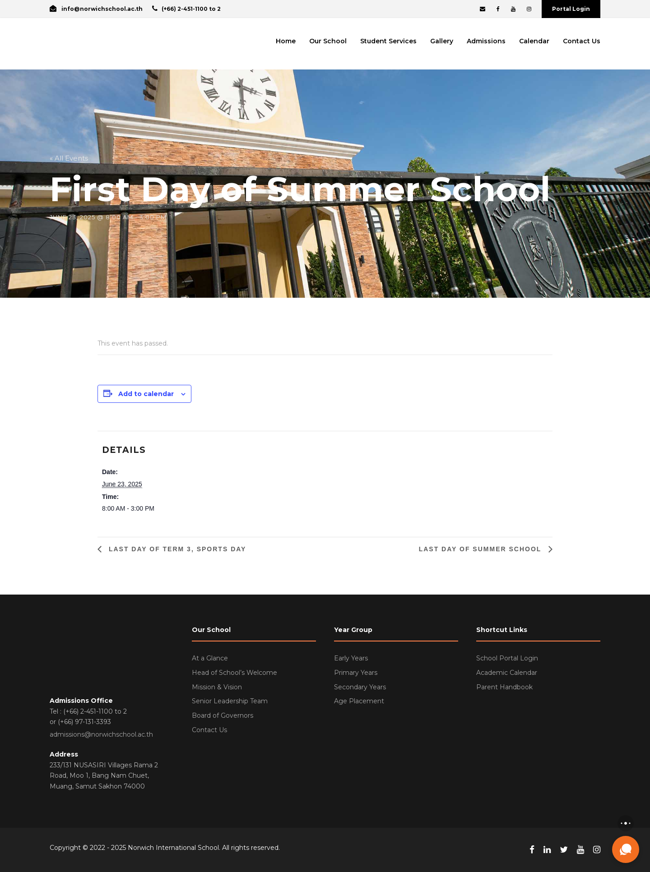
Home (286, 41)
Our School (328, 41)
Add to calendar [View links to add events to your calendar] (146, 394)
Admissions (486, 41)
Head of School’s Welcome (234, 673)
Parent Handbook (504, 687)
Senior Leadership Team (230, 701)
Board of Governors (222, 715)
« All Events (69, 158)
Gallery (441, 41)
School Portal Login (507, 658)
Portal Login (571, 8)
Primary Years (355, 673)
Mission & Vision (217, 687)
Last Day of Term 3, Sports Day (176, 549)
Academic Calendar (506, 673)
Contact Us (581, 41)
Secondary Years (360, 687)
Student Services (388, 41)
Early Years (351, 658)
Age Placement (359, 701)
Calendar (534, 41)
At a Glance (210, 658)
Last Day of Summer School (481, 549)
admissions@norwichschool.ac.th (101, 734)
